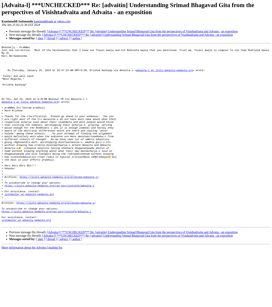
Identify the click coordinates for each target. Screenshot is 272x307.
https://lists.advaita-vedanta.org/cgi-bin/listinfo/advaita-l (49, 213)
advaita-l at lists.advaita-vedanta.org (164, 75)
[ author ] (76, 38)
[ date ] (40, 38)
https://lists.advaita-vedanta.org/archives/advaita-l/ (59, 203)
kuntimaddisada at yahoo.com (52, 21)
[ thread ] (51, 38)
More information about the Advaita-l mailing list (32, 282)
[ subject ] (64, 38)
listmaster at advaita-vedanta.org (29, 223)
